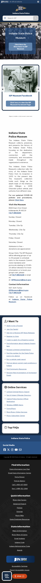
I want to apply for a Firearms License (20, 340)
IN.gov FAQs (20, 515)
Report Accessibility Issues (19, 570)
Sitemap (20, 512)
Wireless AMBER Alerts (15, 405)
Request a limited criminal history (19, 350)
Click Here (19, 200)
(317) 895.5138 (18, 275)
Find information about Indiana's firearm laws (21, 344)
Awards (19, 550)
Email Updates (19, 538)
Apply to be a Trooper (15, 326)
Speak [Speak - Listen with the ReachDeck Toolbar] (19, 576)
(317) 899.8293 (15, 213)
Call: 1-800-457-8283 (19, 485)
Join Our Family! (12, 329)
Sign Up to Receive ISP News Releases (21, 333)
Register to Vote (13, 336)
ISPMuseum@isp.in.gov (21, 280)
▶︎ (39, 89)
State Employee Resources (20, 519)
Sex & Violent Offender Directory (19, 395)
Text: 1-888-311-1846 (20, 489)
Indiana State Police (21, 13)
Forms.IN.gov (11, 409)
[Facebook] (4, 449)
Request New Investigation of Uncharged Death (22, 374)
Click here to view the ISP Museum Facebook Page (20, 103)
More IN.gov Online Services (17, 412)
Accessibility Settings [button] (19, 566)
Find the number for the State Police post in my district (20, 354)
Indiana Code (19, 542)
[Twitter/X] (8, 449)
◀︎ (3, 89)
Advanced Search (19, 504)
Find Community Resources (17, 369)
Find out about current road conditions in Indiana (22, 364)
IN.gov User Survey (19, 500)
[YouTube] (16, 449)
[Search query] (20, 18)
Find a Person (19, 477)
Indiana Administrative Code (19, 546)
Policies (19, 508)
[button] (38, 2)
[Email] (20, 449)
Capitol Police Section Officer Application (17, 400)
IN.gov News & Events (19, 535)
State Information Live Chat (20, 469)
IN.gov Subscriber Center (16, 416)
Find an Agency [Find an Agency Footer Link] (19, 481)
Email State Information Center (19, 473)
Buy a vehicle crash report (16, 359)
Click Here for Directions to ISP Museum (20, 46)
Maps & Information (20, 531)
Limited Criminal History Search (18, 392)
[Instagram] (12, 449)
